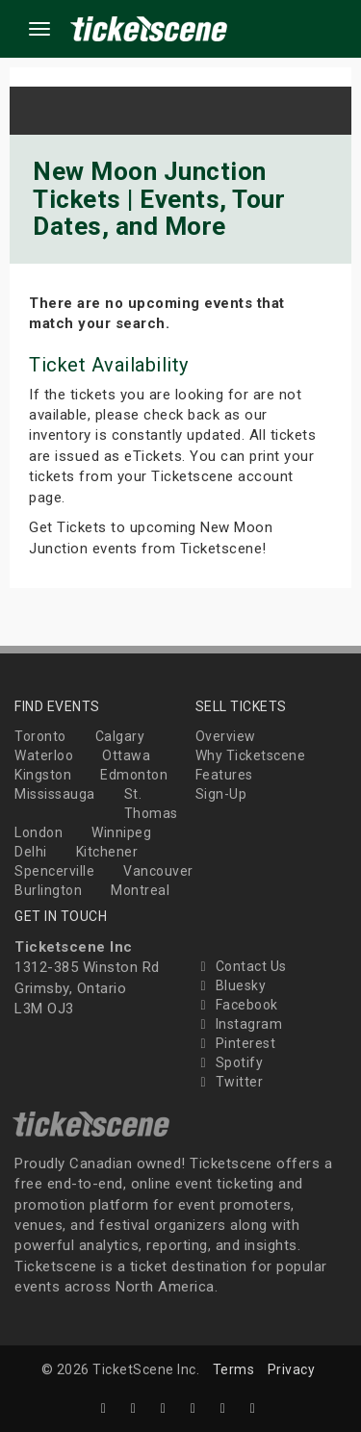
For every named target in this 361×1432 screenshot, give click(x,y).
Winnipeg (121, 832)
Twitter (229, 1081)
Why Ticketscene (250, 755)
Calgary (120, 736)
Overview (225, 736)
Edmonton (134, 774)
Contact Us (241, 966)
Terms (234, 1369)
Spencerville (54, 871)
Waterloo (43, 755)
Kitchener (107, 851)
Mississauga (54, 794)
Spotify (229, 1062)
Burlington (48, 890)
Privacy (292, 1369)
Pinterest (235, 1043)
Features (224, 774)
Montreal (140, 890)
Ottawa (126, 755)
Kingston (42, 774)
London (38, 832)
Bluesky (231, 985)
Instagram (239, 1024)
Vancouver (158, 871)
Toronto (40, 736)
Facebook (236, 1004)
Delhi (30, 851)
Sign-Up (221, 794)
